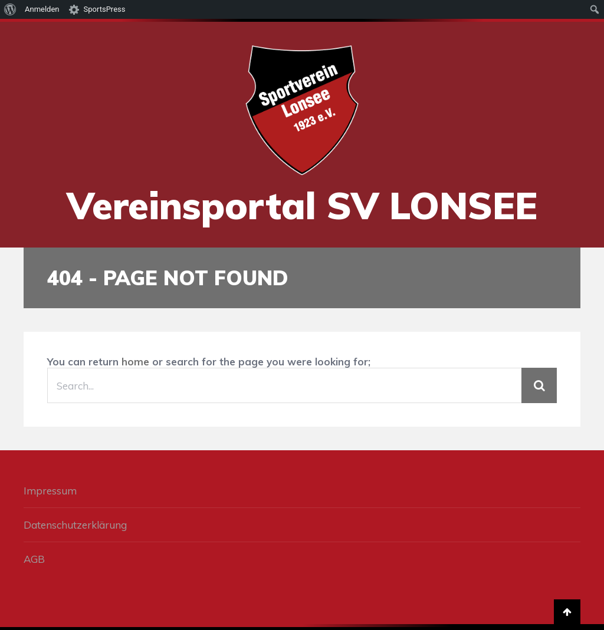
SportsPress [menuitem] (105, 9)
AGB (34, 559)
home (135, 361)
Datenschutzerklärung (75, 525)
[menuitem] (10, 9)
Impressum (50, 491)
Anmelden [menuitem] (42, 9)
